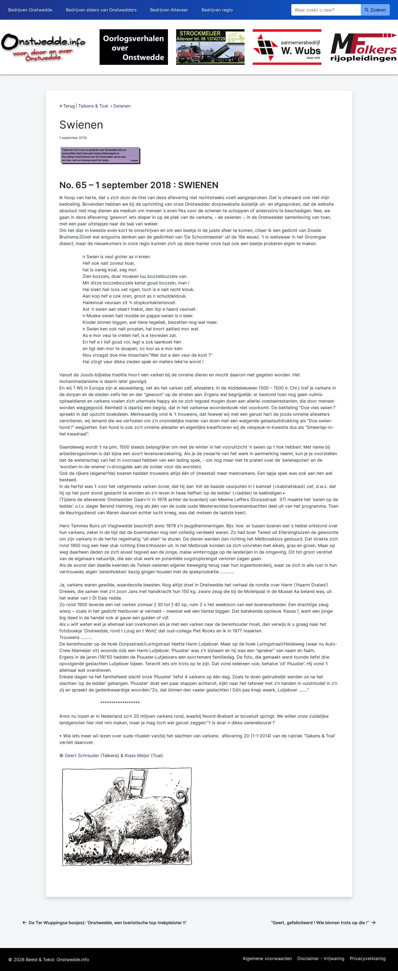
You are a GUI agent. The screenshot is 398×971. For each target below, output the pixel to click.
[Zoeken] (326, 10)
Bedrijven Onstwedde (30, 10)
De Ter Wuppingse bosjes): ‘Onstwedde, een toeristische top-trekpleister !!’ (108, 922)
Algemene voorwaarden (267, 958)
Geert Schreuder (82, 755)
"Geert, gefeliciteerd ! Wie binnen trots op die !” (320, 922)
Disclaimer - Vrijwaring (320, 958)
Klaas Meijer (137, 755)
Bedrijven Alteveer (169, 10)
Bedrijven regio (217, 10)
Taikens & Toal (93, 106)
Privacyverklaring (368, 958)
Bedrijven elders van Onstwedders (101, 10)
